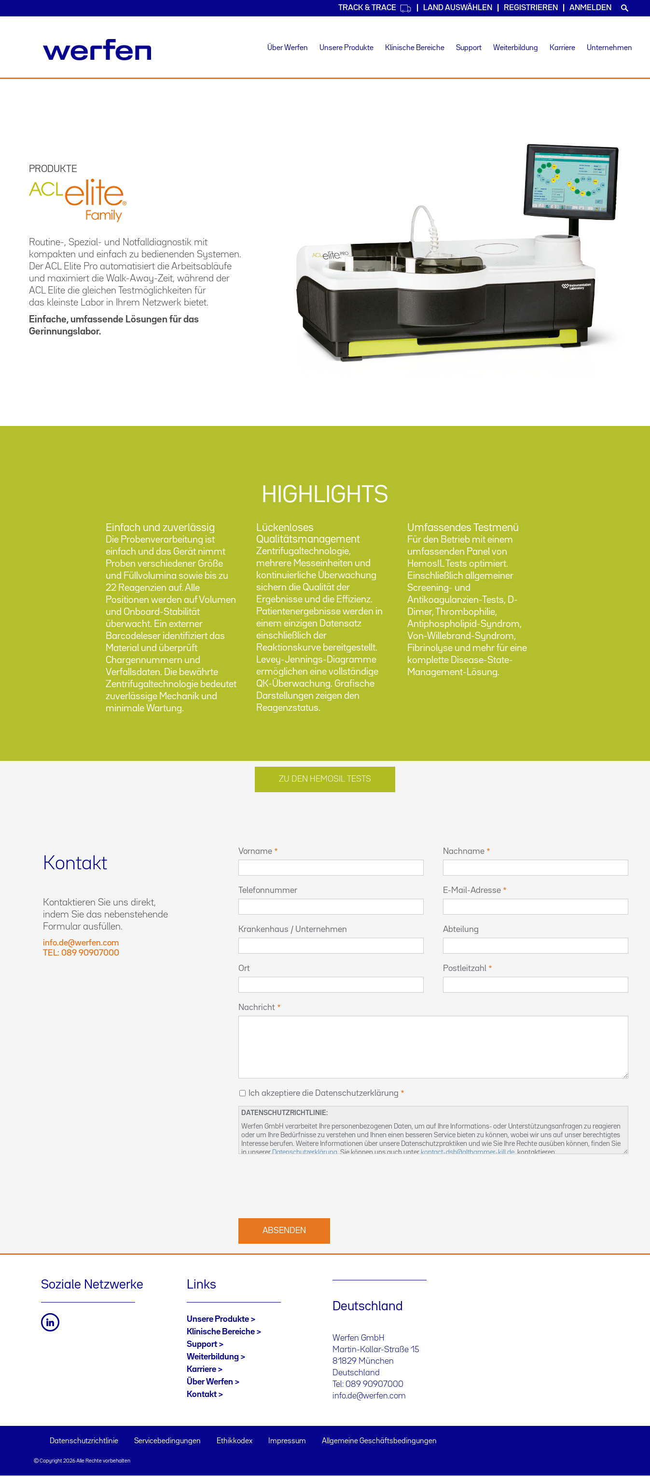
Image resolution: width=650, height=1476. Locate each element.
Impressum (287, 1441)
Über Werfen (287, 48)
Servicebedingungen (167, 1441)
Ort (244, 968)
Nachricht (256, 1007)
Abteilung (461, 929)
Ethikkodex (234, 1441)
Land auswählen (457, 8)
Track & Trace (375, 8)
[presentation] (311, 1185)
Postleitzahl (464, 968)
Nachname (463, 851)
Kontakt (202, 1394)
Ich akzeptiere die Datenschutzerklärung (324, 1093)
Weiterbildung (515, 48)
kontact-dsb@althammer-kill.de (467, 1152)
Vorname (255, 851)
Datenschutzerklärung (304, 1152)
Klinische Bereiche (414, 48)
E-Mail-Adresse (472, 890)
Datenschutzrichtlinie (84, 1441)
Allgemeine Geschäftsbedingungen (379, 1441)
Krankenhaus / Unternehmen (292, 929)
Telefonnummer (267, 890)
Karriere (562, 48)
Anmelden (590, 8)
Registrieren (531, 8)
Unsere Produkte (346, 48)
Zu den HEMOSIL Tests (325, 779)
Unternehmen (609, 48)
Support (469, 48)
